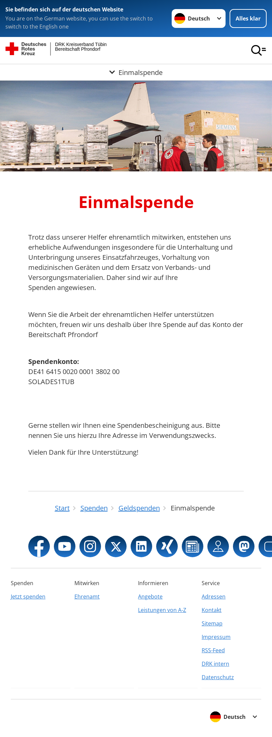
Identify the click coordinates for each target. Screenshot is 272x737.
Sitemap (212, 623)
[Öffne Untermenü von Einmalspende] (136, 72)
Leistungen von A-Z (162, 610)
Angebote (150, 596)
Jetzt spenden (28, 596)
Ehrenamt (87, 596)
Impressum (216, 637)
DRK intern (215, 663)
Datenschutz (218, 677)
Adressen (214, 596)
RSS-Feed (213, 650)
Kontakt (212, 610)
